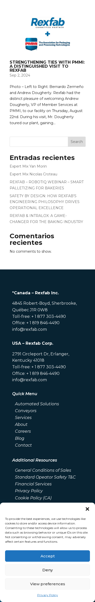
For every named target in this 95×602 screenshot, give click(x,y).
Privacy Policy (47, 595)
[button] (87, 509)
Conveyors (25, 410)
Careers (23, 431)
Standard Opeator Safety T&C (45, 477)
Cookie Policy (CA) (33, 498)
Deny (47, 570)
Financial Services (33, 484)
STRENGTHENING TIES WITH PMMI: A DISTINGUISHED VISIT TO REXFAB (47, 66)
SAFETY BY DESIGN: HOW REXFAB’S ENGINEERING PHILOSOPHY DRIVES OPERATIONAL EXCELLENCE (45, 202)
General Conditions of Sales (43, 470)
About (21, 424)
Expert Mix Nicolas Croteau (33, 174)
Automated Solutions (37, 404)
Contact (23, 445)
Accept (48, 556)
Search (77, 141)
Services (23, 417)
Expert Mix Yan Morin (28, 166)
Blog (19, 438)
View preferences (47, 583)
